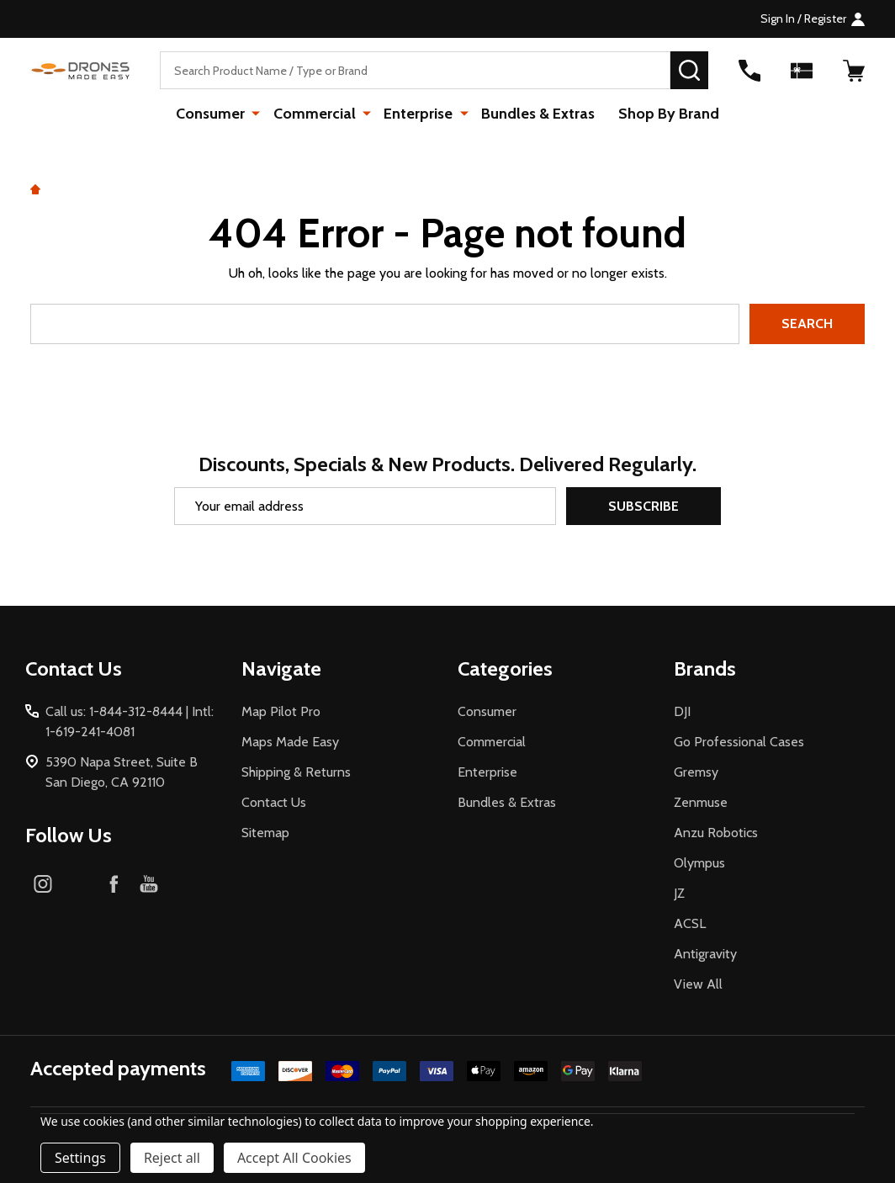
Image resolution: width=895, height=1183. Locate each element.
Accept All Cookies (294, 1158)
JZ (679, 893)
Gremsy (696, 772)
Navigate (281, 668)
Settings (80, 1158)
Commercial (315, 113)
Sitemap (265, 833)
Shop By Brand (667, 113)
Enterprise (418, 113)
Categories (505, 668)
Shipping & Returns (296, 772)
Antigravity (705, 954)
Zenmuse (701, 802)
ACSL (690, 923)
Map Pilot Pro (280, 711)
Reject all (172, 1158)
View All (698, 984)
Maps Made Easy (290, 742)
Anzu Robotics (716, 833)
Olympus (699, 863)
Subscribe (643, 506)
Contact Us (273, 802)
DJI (682, 711)
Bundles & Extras (536, 113)
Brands (705, 668)
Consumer (212, 113)
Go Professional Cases (739, 742)
